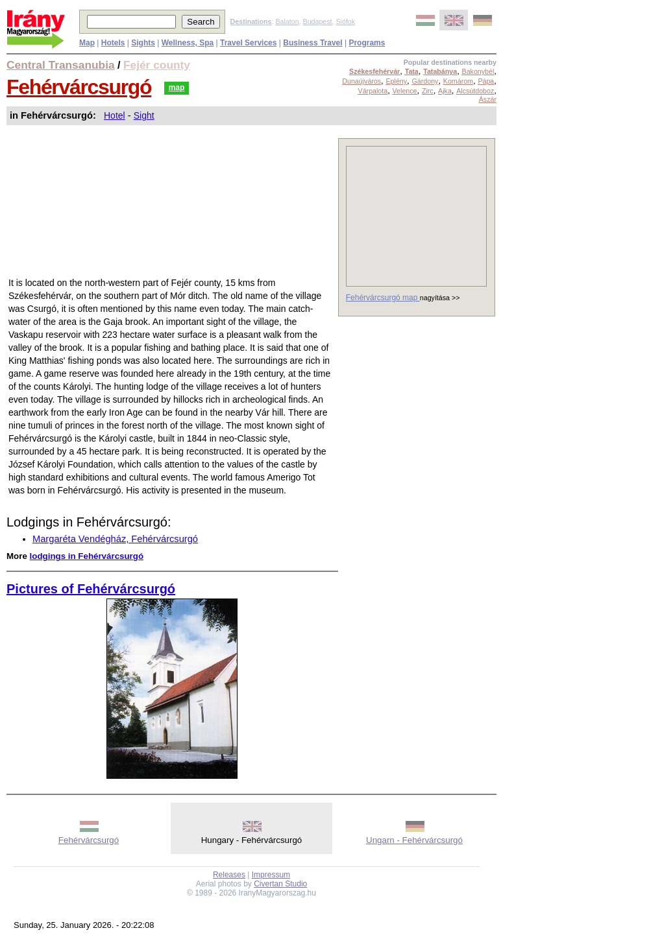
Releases (229, 874)
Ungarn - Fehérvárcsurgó (414, 840)
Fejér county (156, 64)
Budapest (317, 21)
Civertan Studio (280, 883)
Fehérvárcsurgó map (383, 297)
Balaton (287, 21)
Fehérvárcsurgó (78, 87)
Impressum (271, 874)
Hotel (114, 115)
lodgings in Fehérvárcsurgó (87, 556)
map (177, 87)
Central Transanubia (60, 64)
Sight (144, 115)
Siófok (345, 21)
